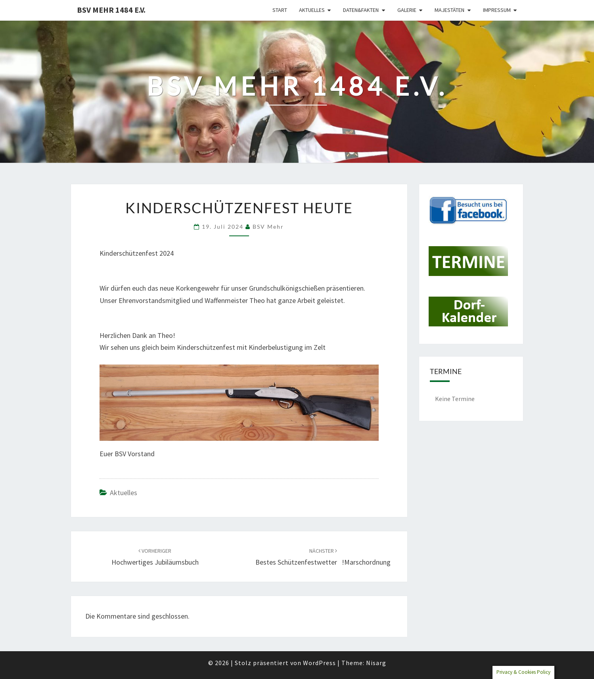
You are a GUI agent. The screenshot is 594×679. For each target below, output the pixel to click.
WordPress (319, 663)
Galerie (406, 10)
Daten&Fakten (361, 10)
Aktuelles (312, 10)
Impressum (497, 10)
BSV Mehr (268, 226)
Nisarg (376, 663)
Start (279, 10)
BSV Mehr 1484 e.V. (111, 10)
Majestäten (449, 10)
